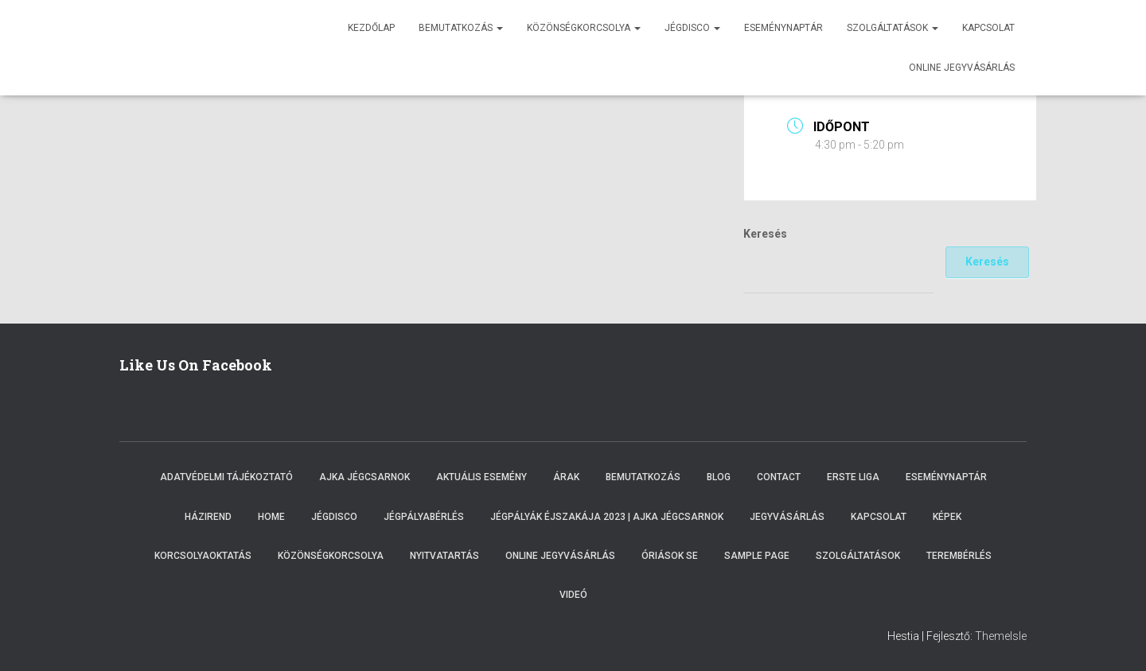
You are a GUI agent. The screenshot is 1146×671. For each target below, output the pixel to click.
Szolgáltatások (892, 27)
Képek (947, 516)
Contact (779, 477)
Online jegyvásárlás (962, 67)
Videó (573, 594)
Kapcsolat (988, 27)
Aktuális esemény (481, 477)
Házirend (208, 516)
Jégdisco (692, 27)
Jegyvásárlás (787, 516)
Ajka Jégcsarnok (364, 477)
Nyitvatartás (444, 555)
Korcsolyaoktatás (202, 555)
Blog (719, 477)
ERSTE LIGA (853, 477)
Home (271, 516)
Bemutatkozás (461, 27)
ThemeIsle (1001, 636)
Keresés (765, 233)
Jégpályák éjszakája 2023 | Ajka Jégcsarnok (606, 516)
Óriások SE (669, 555)
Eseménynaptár (783, 27)
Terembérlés (959, 555)
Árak (566, 477)
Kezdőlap (371, 27)
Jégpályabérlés (424, 516)
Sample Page (756, 555)
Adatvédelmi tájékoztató (226, 477)
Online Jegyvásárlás (560, 555)
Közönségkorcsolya (584, 27)
